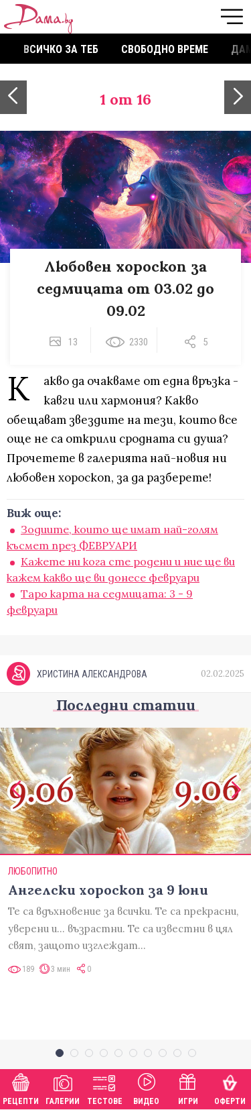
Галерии (63, 1087)
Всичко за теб (60, 49)
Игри (188, 1087)
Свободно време (164, 49)
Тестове (104, 1087)
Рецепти (21, 1087)
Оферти (230, 1087)
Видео (146, 1087)
